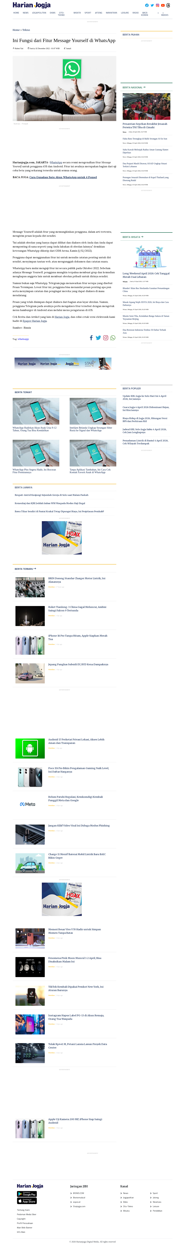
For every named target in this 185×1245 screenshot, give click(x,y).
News (26, 12)
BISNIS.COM (77, 1193)
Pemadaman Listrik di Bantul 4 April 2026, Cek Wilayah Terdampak (145, 442)
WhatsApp (56, 162)
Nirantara (111, 12)
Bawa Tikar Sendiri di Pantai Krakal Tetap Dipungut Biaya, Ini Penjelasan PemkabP (59, 511)
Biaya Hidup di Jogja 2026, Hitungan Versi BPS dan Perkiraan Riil (145, 420)
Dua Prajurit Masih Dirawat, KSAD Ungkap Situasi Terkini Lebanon (145, 165)
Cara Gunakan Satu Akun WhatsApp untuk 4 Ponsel (63, 177)
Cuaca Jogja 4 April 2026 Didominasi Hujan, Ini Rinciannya (146, 408)
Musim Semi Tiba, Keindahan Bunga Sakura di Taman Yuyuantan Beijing (146, 317)
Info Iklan (21, 1232)
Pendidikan (156, 1210)
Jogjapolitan (39, 12)
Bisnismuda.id (77, 1197)
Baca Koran (144, 14)
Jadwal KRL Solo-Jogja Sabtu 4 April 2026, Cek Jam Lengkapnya (145, 431)
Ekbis (52, 12)
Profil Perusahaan (25, 1223)
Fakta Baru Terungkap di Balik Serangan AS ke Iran (145, 139)
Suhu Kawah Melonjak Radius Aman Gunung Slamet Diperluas (145, 151)
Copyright (21, 1218)
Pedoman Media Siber (26, 1214)
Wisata (77, 12)
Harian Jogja (62, 316)
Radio (136, 12)
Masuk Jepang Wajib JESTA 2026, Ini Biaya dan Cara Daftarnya (146, 303)
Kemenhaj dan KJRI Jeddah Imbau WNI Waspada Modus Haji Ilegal (50, 503)
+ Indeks (164, 14)
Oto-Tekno (61, 14)
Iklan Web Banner (24, 1227)
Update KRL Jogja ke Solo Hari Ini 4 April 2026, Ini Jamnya (144, 397)
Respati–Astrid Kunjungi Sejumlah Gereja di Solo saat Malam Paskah (51, 495)
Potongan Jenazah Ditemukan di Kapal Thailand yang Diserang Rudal (146, 178)
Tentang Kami (23, 1210)
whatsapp (23, 339)
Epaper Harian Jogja (35, 320)
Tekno (26, 29)
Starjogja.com (77, 1206)
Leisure (125, 12)
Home (16, 12)
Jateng (98, 12)
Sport (88, 12)
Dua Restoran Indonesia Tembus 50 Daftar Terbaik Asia (144, 331)
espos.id (75, 1202)
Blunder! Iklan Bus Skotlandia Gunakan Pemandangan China (146, 289)
